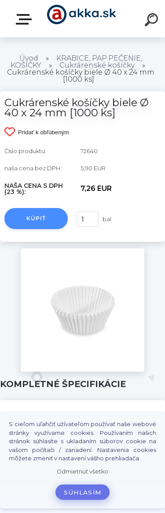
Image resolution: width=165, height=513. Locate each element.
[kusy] (88, 219)
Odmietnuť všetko (82, 471)
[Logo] (81, 19)
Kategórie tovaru (25, 19)
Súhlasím (83, 492)
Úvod (28, 58)
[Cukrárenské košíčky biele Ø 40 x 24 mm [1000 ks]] (82, 251)
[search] (153, 21)
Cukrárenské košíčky (97, 65)
